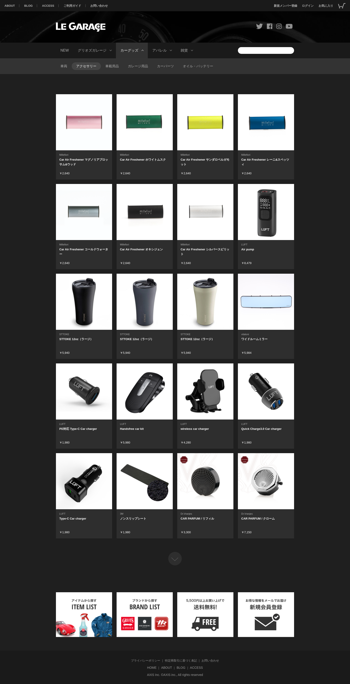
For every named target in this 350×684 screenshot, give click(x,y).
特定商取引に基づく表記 (181, 660)
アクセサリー (86, 66)
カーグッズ (129, 50)
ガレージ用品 (138, 66)
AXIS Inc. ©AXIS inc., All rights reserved (175, 675)
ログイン (308, 5)
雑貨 (184, 50)
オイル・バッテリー (198, 66)
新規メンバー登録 (285, 5)
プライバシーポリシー (145, 660)
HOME (152, 667)
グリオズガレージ (92, 50)
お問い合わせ (99, 5)
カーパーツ (165, 66)
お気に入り (326, 5)
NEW (64, 50)
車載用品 (112, 66)
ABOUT (9, 5)
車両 (63, 66)
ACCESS (48, 5)
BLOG (28, 5)
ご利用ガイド (72, 5)
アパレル (159, 50)
